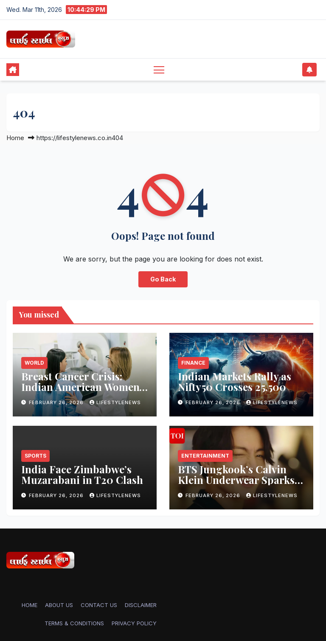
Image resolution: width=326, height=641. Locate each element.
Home (15, 138)
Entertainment (205, 456)
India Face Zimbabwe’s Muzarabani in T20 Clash (82, 474)
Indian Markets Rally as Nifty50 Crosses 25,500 (234, 381)
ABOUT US (59, 605)
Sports (35, 456)
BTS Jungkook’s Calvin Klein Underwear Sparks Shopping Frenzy (236, 479)
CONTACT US (99, 605)
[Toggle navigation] (159, 69)
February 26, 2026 (57, 402)
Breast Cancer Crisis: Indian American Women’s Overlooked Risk (83, 386)
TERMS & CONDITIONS (74, 623)
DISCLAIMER (141, 605)
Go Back (163, 279)
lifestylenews (115, 402)
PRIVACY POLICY (134, 623)
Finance (193, 363)
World (34, 363)
